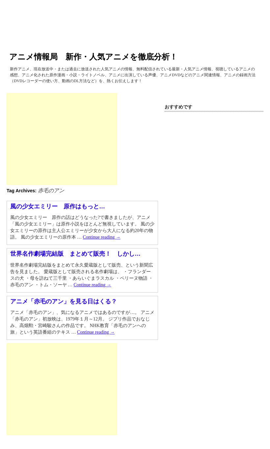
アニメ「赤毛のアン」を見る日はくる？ (63, 301)
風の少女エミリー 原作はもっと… (57, 206)
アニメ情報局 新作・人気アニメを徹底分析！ (93, 56)
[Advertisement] (62, 139)
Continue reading (102, 237)
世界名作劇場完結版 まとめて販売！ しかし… (75, 253)
